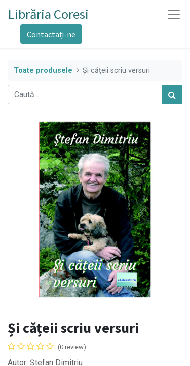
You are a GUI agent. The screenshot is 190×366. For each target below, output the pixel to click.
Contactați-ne (51, 34)
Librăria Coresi (48, 14)
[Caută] (172, 94)
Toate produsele (43, 70)
